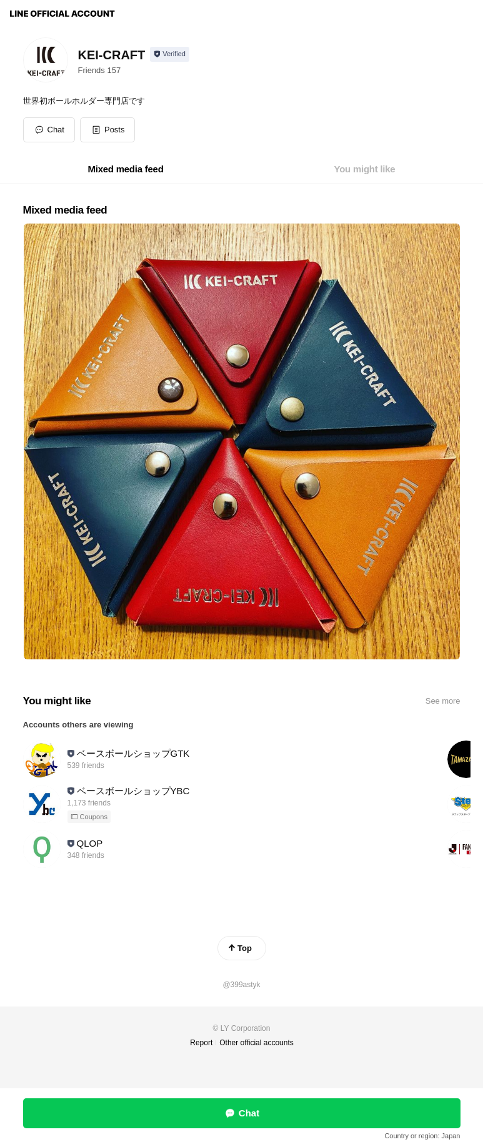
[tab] (126, 169)
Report (201, 1042)
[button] (108, 129)
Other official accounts (256, 1042)
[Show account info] (169, 54)
